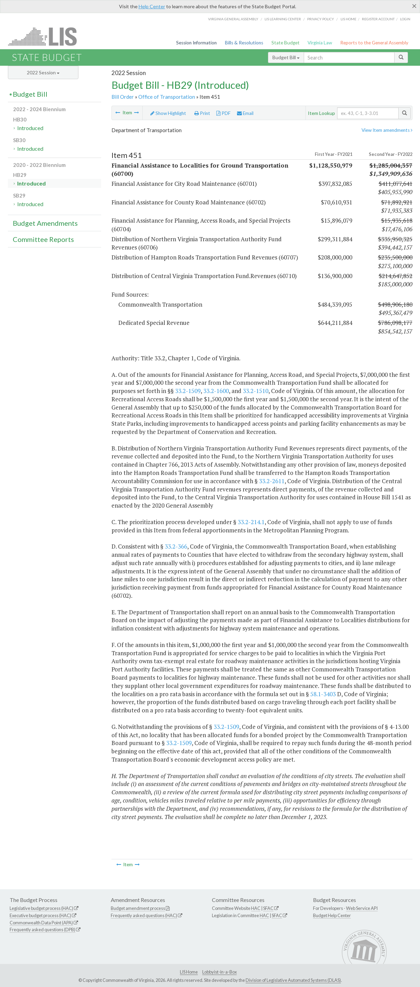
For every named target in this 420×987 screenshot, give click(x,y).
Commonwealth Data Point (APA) (41, 922)
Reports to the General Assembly (374, 42)
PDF (223, 113)
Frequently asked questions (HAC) (144, 915)
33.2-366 (176, 546)
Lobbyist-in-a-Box (219, 972)
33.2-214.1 (251, 522)
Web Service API (362, 908)
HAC (255, 908)
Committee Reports (43, 239)
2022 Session (43, 72)
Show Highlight (168, 113)
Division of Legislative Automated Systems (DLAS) (293, 980)
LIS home (348, 19)
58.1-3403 (323, 694)
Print (202, 113)
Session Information (196, 42)
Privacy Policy (320, 19)
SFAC (268, 908)
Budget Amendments (45, 223)
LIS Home (189, 972)
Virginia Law (320, 42)
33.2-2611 (271, 481)
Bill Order (122, 97)
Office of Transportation (166, 97)
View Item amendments (387, 130)
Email (245, 113)
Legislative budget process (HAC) (41, 908)
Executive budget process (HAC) (40, 915)
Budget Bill (286, 57)
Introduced (30, 128)
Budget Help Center (332, 915)
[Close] (414, 5)
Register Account (378, 19)
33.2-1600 (216, 391)
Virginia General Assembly (233, 19)
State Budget (285, 42)
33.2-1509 (188, 391)
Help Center (152, 6)
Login (405, 19)
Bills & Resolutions (244, 42)
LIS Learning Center (283, 19)
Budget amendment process (138, 908)
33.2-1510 (255, 391)
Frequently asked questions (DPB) (42, 929)
